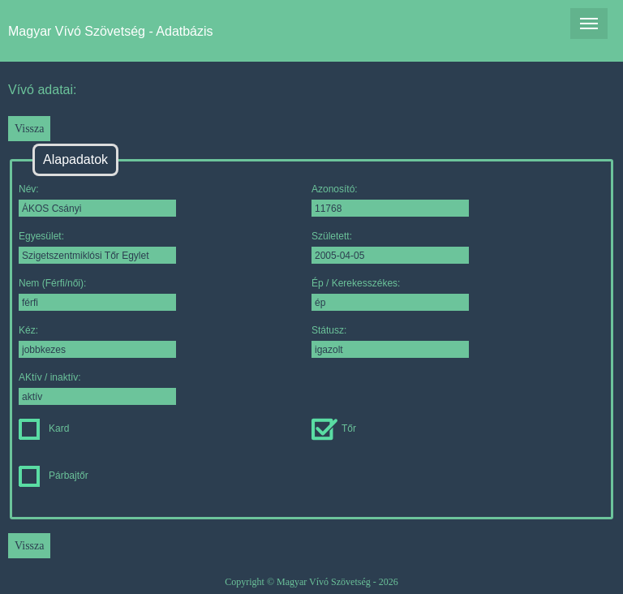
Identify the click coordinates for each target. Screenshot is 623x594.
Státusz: (390, 341)
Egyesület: (97, 247)
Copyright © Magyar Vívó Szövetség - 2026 (311, 582)
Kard (44, 428)
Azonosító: (390, 200)
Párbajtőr (53, 475)
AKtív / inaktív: (97, 388)
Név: (97, 200)
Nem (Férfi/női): (97, 294)
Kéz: (97, 341)
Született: (390, 247)
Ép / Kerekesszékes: (390, 294)
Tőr (334, 428)
